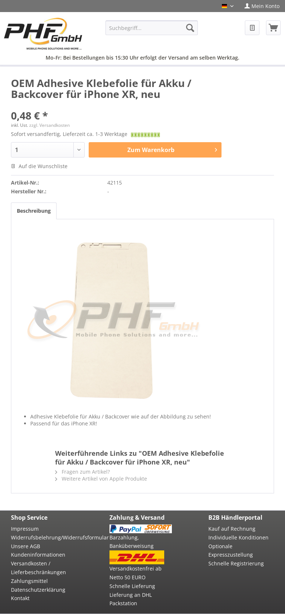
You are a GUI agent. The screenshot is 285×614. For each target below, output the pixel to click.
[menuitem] (262, 6)
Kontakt (20, 598)
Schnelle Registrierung (236, 563)
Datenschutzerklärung (38, 589)
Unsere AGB (25, 546)
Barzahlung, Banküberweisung (131, 542)
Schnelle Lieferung (132, 586)
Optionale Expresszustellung (230, 550)
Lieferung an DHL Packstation (130, 599)
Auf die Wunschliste (39, 166)
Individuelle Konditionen (238, 537)
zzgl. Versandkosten (49, 125)
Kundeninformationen (38, 554)
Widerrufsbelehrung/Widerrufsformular (42, 537)
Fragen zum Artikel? (82, 471)
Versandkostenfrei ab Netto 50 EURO (135, 573)
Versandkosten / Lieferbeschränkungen (38, 568)
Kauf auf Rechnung (231, 528)
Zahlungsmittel (29, 580)
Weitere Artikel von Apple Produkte (101, 478)
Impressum (25, 528)
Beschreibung (34, 210)
